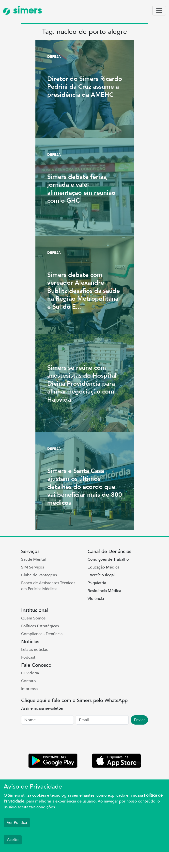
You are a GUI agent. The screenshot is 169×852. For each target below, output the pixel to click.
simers (22, 10)
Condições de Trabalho (108, 559)
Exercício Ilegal (101, 575)
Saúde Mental (33, 559)
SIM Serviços (32, 567)
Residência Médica (104, 590)
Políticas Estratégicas (40, 626)
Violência (96, 598)
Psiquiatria (97, 583)
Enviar (139, 720)
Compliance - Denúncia (41, 634)
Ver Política (17, 822)
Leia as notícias (34, 649)
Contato (28, 681)
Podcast (28, 657)
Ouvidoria (30, 673)
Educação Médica (103, 567)
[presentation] (58, 740)
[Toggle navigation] (159, 10)
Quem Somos (33, 618)
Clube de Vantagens (39, 575)
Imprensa (29, 688)
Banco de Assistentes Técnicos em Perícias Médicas (48, 586)
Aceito (13, 839)
